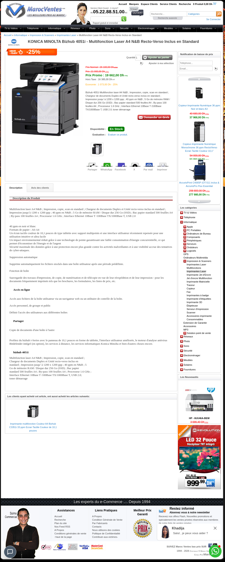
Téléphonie (33, 28)
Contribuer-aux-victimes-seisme (105, 539)
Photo (92, 28)
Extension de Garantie (195, 323)
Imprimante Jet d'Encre (199, 274)
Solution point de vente (199, 333)
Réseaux (75, 28)
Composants (193, 237)
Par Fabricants (100, 523)
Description (15, 187)
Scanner (191, 312)
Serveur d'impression (198, 309)
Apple (190, 226)
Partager (92, 169)
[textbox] (168, 14)
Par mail (148, 169)
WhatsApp (106, 169)
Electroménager (146, 28)
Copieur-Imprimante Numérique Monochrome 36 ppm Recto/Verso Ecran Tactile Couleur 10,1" (199, 147)
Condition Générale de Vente (107, 519)
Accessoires (189, 326)
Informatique (54, 28)
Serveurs (191, 244)
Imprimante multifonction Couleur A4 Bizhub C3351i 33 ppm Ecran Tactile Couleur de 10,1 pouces (33, 427)
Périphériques (194, 240)
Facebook (120, 169)
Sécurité (124, 28)
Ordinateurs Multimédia (195, 257)
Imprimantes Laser (66, 35)
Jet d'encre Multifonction (199, 278)
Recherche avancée (167, 18)
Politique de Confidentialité (106, 533)
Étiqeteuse (192, 305)
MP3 (185, 329)
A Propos (97, 516)
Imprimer (162, 169)
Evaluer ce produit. (118, 134)
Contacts (96, 526)
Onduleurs (192, 247)
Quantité (130, 57)
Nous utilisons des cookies (106, 530)
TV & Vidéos (11, 28)
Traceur (191, 285)
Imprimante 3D (194, 302)
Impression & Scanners (42, 35)
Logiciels (191, 250)
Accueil (7, 35)
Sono (108, 28)
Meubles (168, 28)
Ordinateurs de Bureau (199, 233)
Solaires (186, 28)
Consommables (195, 319)
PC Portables (194, 230)
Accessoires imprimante (199, 316)
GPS (185, 254)
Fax (188, 292)
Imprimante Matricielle (198, 281)
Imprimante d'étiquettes (199, 299)
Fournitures (206, 28)
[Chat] (10, 552)
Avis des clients (40, 187)
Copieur (191, 288)
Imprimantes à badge (198, 295)
